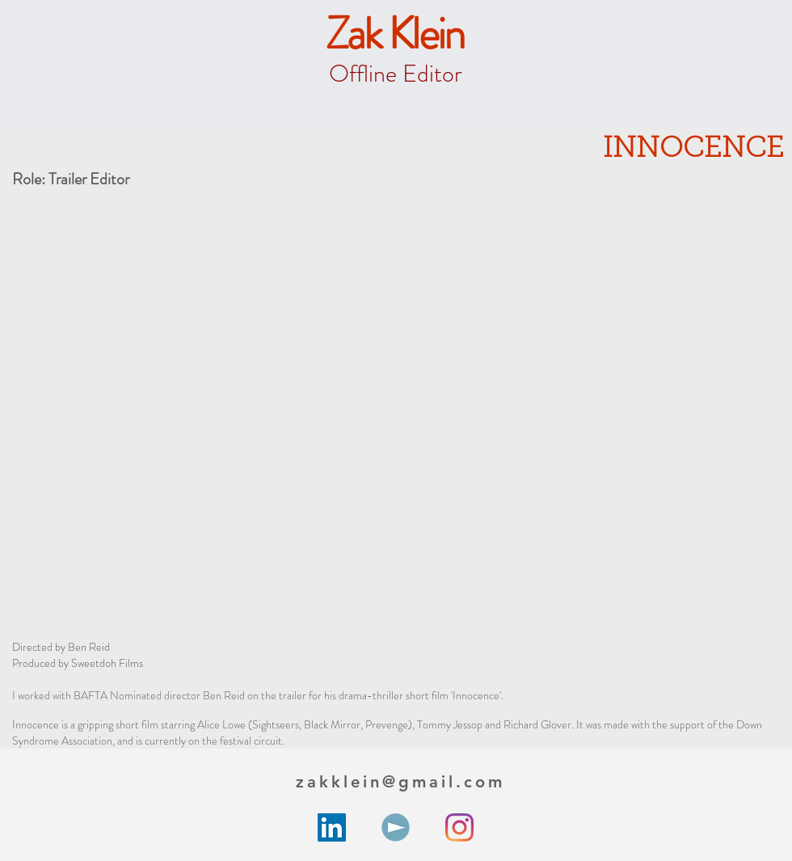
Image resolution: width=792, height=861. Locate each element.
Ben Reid (89, 647)
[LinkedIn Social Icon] (332, 827)
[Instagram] (459, 827)
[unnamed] (395, 827)
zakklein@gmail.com (400, 781)
